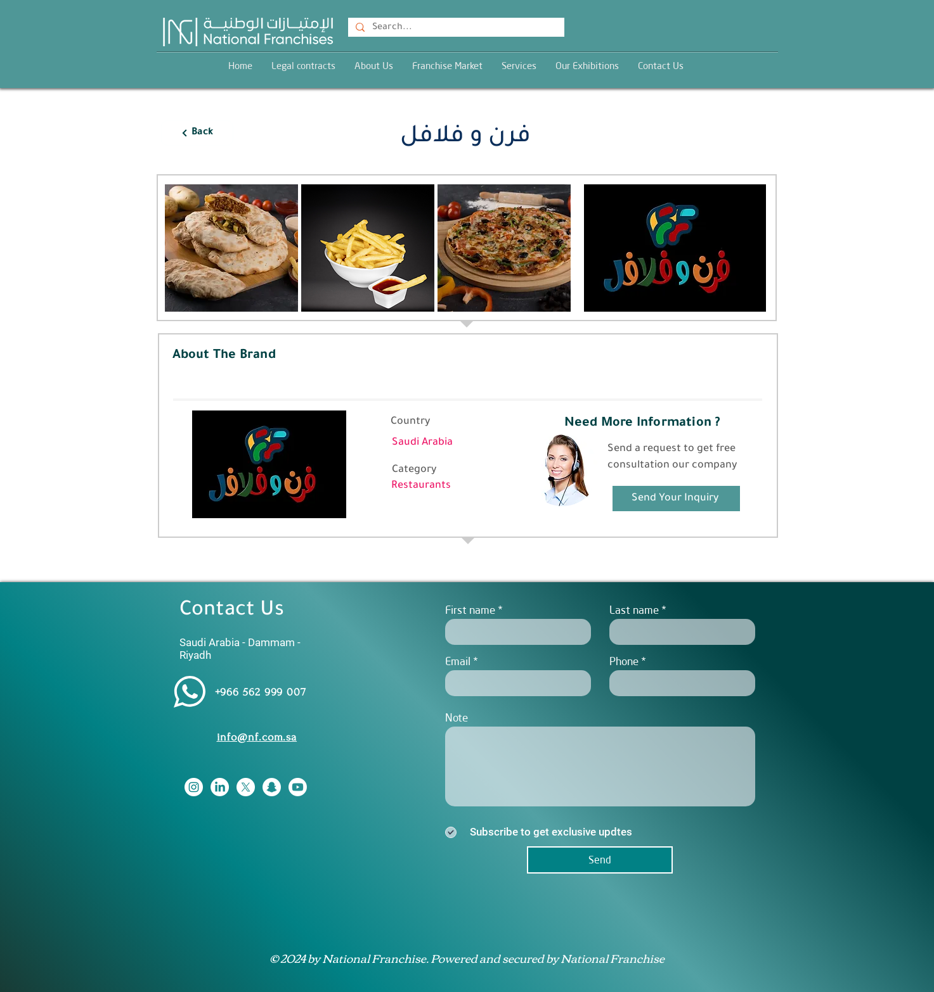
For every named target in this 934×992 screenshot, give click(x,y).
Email (457, 661)
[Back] (197, 133)
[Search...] (455, 28)
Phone (624, 661)
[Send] (600, 860)
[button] (519, 65)
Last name (634, 609)
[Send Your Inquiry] (676, 498)
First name (470, 609)
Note (456, 717)
